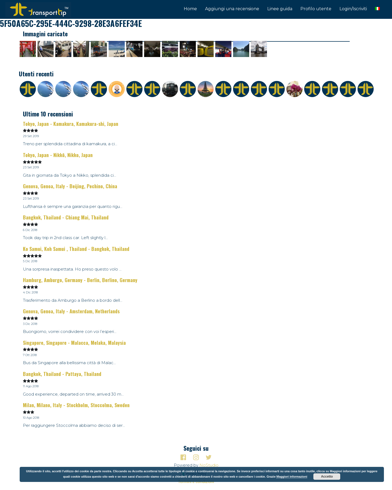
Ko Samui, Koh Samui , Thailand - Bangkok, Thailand (76, 248)
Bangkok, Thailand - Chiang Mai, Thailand (66, 217)
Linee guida (279, 8)
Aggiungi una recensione (232, 8)
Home (190, 8)
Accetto (327, 476)
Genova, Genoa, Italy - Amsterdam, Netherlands (71, 311)
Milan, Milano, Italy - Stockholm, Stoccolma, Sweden (76, 405)
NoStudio (208, 465)
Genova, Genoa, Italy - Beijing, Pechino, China (70, 186)
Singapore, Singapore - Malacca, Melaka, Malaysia (74, 342)
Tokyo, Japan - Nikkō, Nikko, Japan (58, 154)
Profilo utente (315, 8)
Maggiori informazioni (291, 476)
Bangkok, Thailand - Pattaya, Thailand (62, 373)
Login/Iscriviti (353, 8)
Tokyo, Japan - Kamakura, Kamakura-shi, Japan (70, 123)
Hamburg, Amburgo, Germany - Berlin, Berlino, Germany (80, 279)
